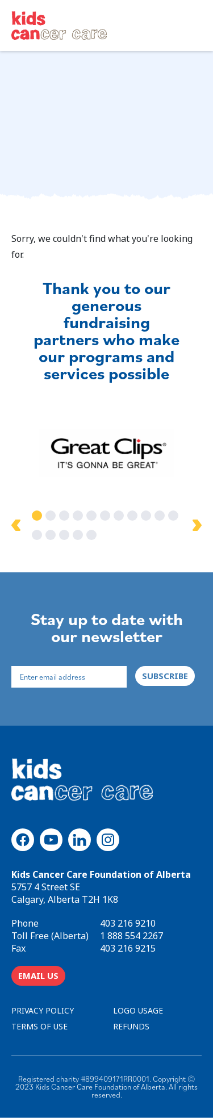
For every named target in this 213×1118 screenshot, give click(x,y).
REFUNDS (131, 1026)
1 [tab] (37, 515)
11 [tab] (173, 515)
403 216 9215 (128, 948)
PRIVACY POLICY (42, 1010)
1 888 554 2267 (131, 935)
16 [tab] (91, 535)
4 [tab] (78, 515)
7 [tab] (119, 515)
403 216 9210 (128, 923)
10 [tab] (159, 515)
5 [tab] (91, 515)
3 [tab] (64, 515)
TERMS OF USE (39, 1026)
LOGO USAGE (138, 1010)
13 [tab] (50, 535)
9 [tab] (146, 515)
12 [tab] (37, 535)
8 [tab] (132, 515)
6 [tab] (105, 515)
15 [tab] (78, 535)
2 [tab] (50, 515)
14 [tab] (64, 535)
